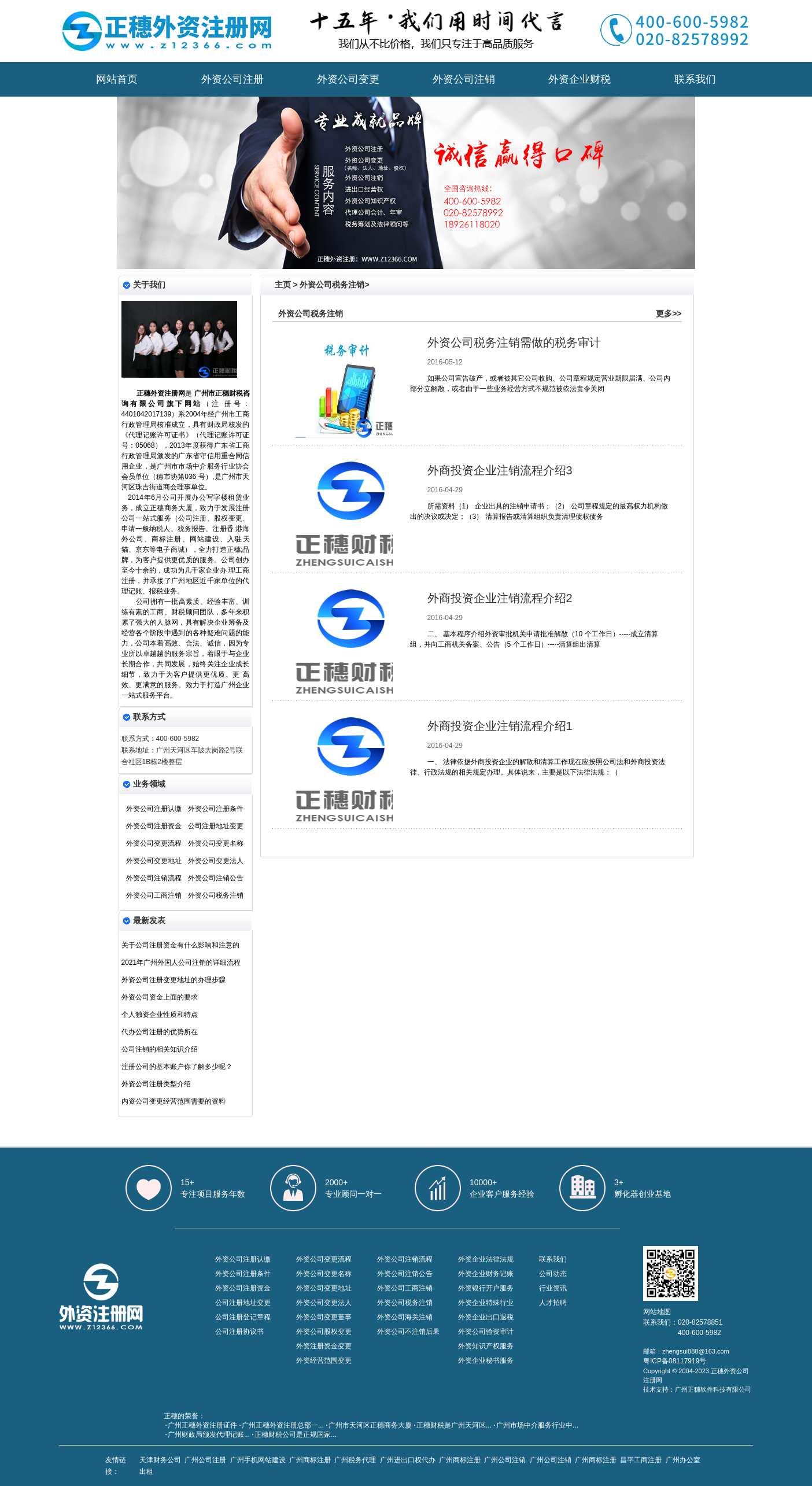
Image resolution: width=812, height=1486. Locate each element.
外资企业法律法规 (486, 1259)
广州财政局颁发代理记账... (209, 1434)
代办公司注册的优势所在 (159, 1032)
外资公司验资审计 (486, 1332)
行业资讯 (553, 1288)
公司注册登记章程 (243, 1317)
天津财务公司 (160, 1460)
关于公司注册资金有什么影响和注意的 (180, 945)
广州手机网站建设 (258, 1460)
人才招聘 (553, 1303)
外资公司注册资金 (154, 826)
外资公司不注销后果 (408, 1332)
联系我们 (695, 79)
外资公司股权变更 (324, 1332)
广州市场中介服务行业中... (537, 1425)
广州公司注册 (205, 1460)
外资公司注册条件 (215, 809)
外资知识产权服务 (486, 1346)
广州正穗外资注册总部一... (283, 1425)
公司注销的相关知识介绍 (159, 1049)
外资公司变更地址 (154, 861)
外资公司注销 (464, 79)
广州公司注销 (505, 1460)
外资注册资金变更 (324, 1346)
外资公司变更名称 (215, 843)
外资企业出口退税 (486, 1317)
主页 (283, 284)
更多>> (668, 313)
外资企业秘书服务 (486, 1360)
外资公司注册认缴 (154, 809)
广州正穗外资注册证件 (202, 1425)
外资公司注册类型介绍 (156, 1084)
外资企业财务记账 (486, 1274)
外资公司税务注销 (215, 895)
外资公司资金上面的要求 (159, 997)
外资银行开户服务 (486, 1288)
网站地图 (657, 1312)
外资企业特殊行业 (486, 1303)
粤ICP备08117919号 (674, 1361)
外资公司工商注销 (154, 895)
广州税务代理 (355, 1460)
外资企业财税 (579, 79)
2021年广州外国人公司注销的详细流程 (181, 962)
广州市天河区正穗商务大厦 (370, 1425)
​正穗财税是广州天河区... (454, 1425)
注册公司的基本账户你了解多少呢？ (176, 1067)
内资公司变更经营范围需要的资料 (173, 1101)
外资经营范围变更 (324, 1360)
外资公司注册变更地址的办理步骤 (173, 980)
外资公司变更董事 (324, 1317)
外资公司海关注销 (405, 1317)
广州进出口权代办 (407, 1460)
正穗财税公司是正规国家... (295, 1434)
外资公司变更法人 (215, 861)
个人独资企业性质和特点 (159, 1015)
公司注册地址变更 (215, 826)
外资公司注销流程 (154, 878)
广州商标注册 (310, 1460)
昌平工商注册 (641, 1460)
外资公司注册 (232, 79)
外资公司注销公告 (215, 878)
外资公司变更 (348, 79)
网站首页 (117, 79)
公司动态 (553, 1274)
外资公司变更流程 (154, 843)
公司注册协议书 (239, 1332)
